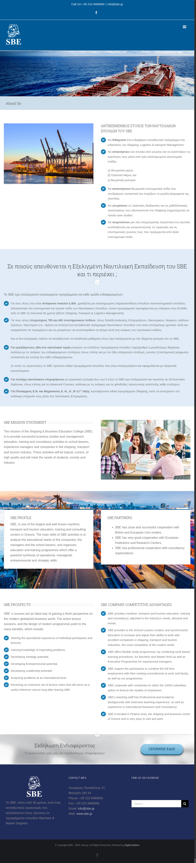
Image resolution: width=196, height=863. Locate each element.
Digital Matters (132, 845)
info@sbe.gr (115, 4)
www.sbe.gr (84, 813)
